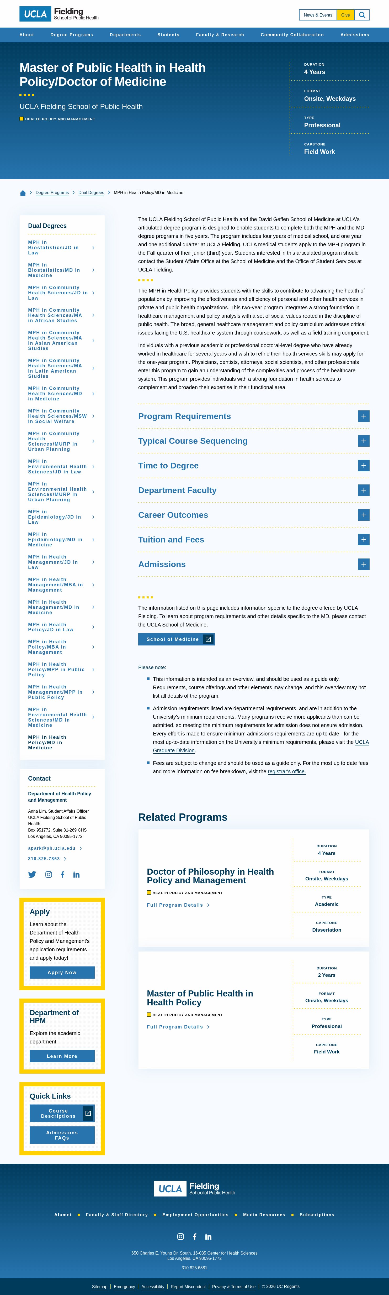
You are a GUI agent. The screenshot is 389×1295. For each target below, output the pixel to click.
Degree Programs (72, 35)
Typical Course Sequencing (254, 441)
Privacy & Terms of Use (234, 1286)
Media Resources (264, 1215)
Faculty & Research (220, 35)
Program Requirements (254, 416)
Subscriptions (317, 1215)
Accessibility (152, 1286)
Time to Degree (254, 465)
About (26, 35)
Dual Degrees (91, 192)
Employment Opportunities (195, 1215)
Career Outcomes (254, 515)
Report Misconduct (188, 1286)
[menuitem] (26, 35)
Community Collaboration (292, 35)
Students (169, 35)
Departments (125, 35)
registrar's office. (287, 771)
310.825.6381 (194, 1268)
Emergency (124, 1286)
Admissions (355, 35)
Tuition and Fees (254, 539)
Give (345, 15)
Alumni (63, 1215)
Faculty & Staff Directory (117, 1215)
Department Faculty (254, 490)
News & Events (318, 15)
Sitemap (100, 1286)
